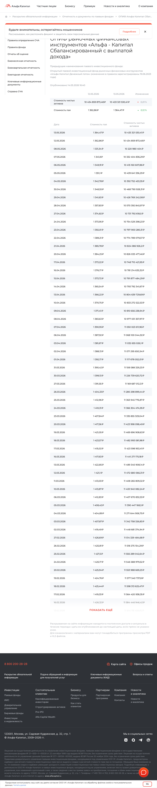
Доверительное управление (12, 707)
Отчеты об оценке (18, 54)
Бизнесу (70, 6)
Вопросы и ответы (143, 674)
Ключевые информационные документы (24, 83)
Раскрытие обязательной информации (34, 16)
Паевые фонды (12, 695)
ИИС (6, 700)
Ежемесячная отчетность (22, 61)
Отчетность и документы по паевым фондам (88, 16)
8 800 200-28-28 (16, 664)
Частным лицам (46, 6)
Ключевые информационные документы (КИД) (106, 676)
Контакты (119, 700)
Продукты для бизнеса (78, 697)
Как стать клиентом (76, 705)
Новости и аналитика (117, 6)
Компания (119, 695)
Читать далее (19, 785)
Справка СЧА (15, 91)
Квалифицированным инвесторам (47, 701)
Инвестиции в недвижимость (13, 720)
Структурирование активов (50, 707)
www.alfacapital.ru (53, 776)
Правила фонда (17, 47)
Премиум (89, 6)
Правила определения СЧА (23, 40)
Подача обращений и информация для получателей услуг (58, 676)
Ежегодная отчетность (20, 74)
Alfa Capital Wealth (45, 717)
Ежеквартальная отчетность (24, 67)
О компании (145, 6)
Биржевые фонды (13, 713)
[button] (101, 607)
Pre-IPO (39, 712)
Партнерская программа (103, 697)
